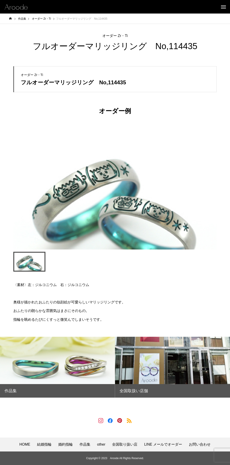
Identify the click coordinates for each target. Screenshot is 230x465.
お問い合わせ (200, 444)
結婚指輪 (44, 444)
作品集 (85, 444)
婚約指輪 (65, 444)
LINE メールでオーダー (163, 444)
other (101, 444)
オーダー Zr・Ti (115, 36)
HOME (24, 444)
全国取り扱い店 (124, 444)
